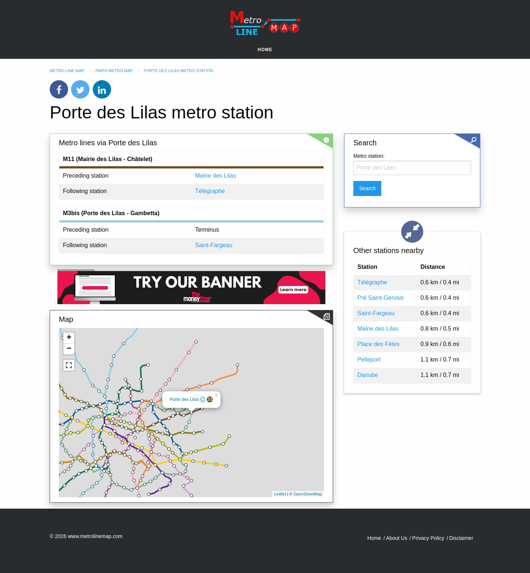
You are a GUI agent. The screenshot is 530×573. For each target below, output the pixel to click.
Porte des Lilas (184, 399)
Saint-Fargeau (213, 245)
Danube (367, 375)
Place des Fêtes (378, 344)
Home (265, 49)
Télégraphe (210, 191)
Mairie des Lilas (215, 175)
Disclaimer (461, 538)
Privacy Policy (428, 538)
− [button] (69, 349)
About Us (396, 538)
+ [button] (69, 338)
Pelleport (369, 359)
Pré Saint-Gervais (380, 298)
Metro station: (369, 156)
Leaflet (280, 494)
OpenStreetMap (307, 494)
